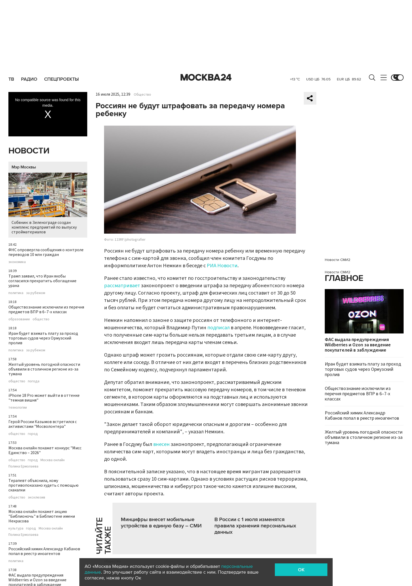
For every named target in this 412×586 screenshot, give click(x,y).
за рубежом (35, 293)
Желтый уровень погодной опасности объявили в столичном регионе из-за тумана (44, 369)
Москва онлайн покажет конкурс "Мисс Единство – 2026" (44, 450)
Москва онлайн (52, 460)
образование (19, 319)
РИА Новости (222, 265)
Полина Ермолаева (23, 466)
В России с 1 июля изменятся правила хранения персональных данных (255, 525)
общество (41, 319)
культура (15, 528)
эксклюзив (36, 497)
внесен (161, 444)
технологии (17, 407)
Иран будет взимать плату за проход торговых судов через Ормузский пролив (43, 338)
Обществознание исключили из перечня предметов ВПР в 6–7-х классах (46, 309)
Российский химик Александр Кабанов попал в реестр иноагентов (44, 551)
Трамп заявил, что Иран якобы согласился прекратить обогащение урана (42, 281)
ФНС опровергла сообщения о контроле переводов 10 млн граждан (46, 252)
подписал (218, 327)
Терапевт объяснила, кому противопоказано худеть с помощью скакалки (43, 485)
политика (15, 293)
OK (301, 570)
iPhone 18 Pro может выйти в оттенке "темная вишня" (44, 398)
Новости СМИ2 (337, 260)
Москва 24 (206, 77)
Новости (28, 151)
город (33, 434)
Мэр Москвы (24, 167)
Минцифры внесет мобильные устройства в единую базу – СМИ (161, 522)
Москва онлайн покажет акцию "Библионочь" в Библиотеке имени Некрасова (41, 516)
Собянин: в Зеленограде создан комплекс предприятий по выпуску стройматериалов (48, 204)
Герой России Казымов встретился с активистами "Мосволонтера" (42, 424)
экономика (17, 262)
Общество (142, 94)
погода (33, 381)
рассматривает (122, 285)
